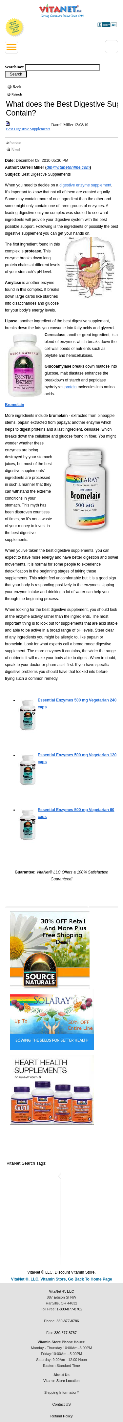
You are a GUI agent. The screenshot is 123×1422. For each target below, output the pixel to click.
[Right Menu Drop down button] (111, 46)
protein (71, 387)
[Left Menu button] (11, 47)
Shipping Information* (61, 1392)
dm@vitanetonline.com (68, 167)
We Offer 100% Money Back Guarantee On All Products (15, 27)
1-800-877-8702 (69, 1309)
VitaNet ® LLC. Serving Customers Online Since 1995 (61, 11)
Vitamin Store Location (61, 1381)
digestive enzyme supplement (85, 185)
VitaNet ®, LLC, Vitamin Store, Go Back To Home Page (61, 1279)
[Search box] (62, 67)
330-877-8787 (65, 1333)
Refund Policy (62, 1416)
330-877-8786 (67, 1321)
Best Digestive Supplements (28, 129)
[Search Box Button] (16, 74)
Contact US (61, 1404)
